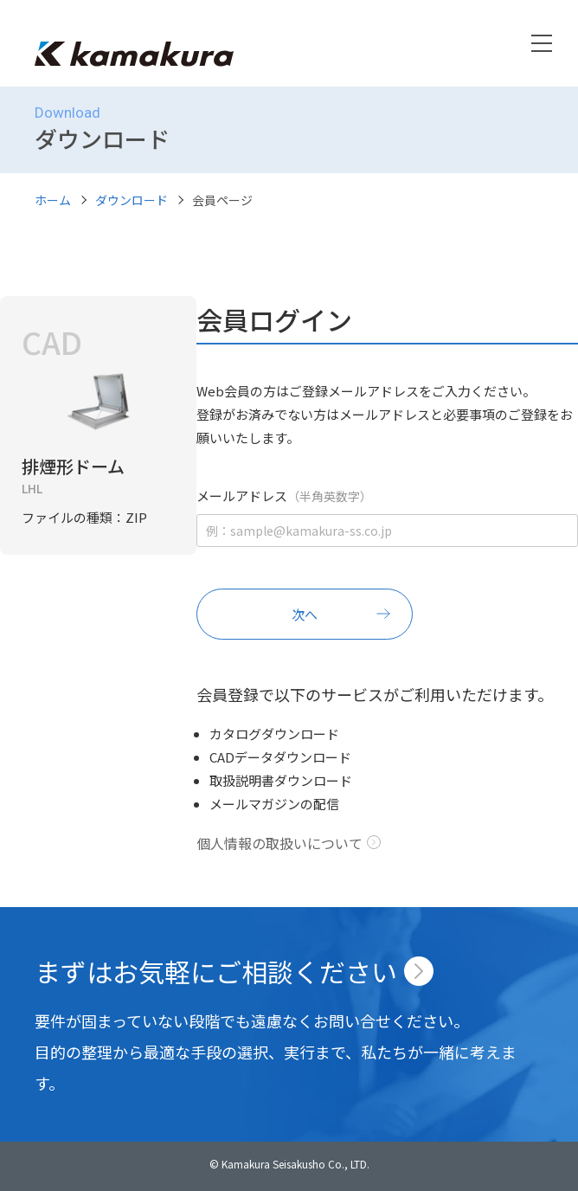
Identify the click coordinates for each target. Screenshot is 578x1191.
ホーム (53, 200)
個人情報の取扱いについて (279, 843)
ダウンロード (131, 200)
